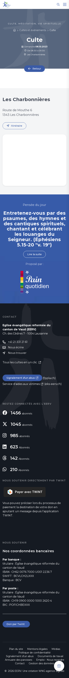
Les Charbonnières (34, 54)
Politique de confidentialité (34, 652)
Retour (36, 68)
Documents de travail (50, 656)
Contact (20, 663)
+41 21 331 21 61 (17, 342)
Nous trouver (17, 353)
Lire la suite (34, 254)
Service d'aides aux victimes (21, 384)
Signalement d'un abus (20, 377)
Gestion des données (41, 663)
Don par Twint (16, 624)
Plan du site (16, 649)
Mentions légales (37, 649)
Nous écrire (16, 347)
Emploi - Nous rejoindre (50, 659)
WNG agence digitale (51, 671)
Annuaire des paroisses (18, 659)
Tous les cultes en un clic (20, 362)
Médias (56, 649)
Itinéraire (16, 125)
